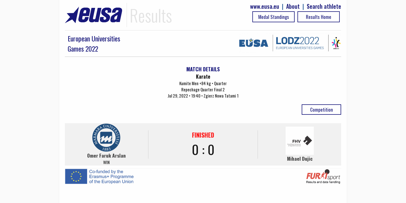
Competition (321, 109)
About (293, 6)
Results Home (318, 16)
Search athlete (324, 6)
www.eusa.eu (264, 6)
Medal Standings (273, 16)
